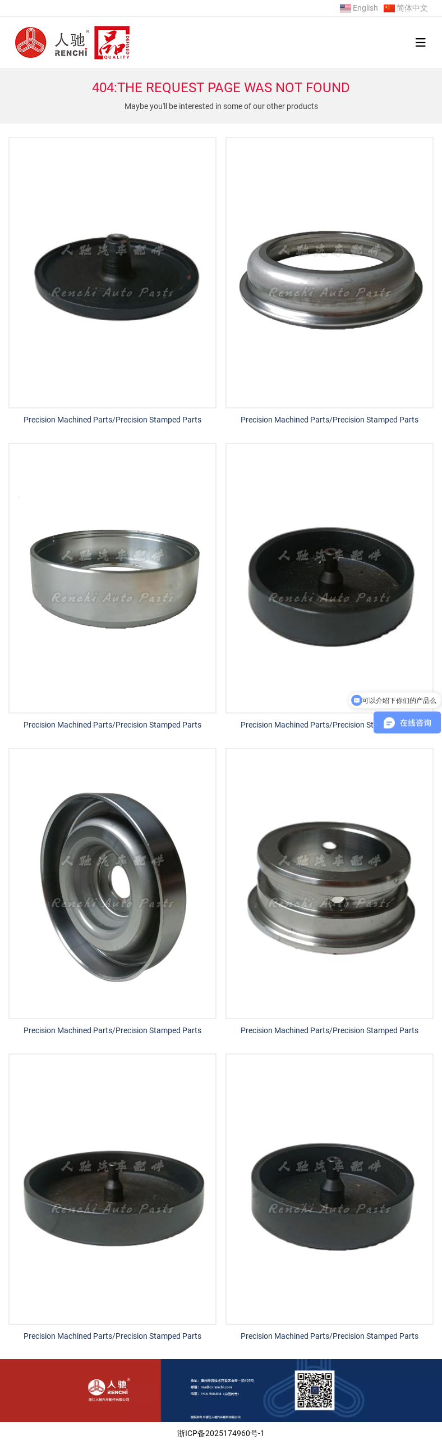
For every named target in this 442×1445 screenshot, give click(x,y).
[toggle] (420, 42)
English (365, 7)
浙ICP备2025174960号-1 (221, 1433)
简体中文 (412, 7)
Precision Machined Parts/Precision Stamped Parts (112, 419)
